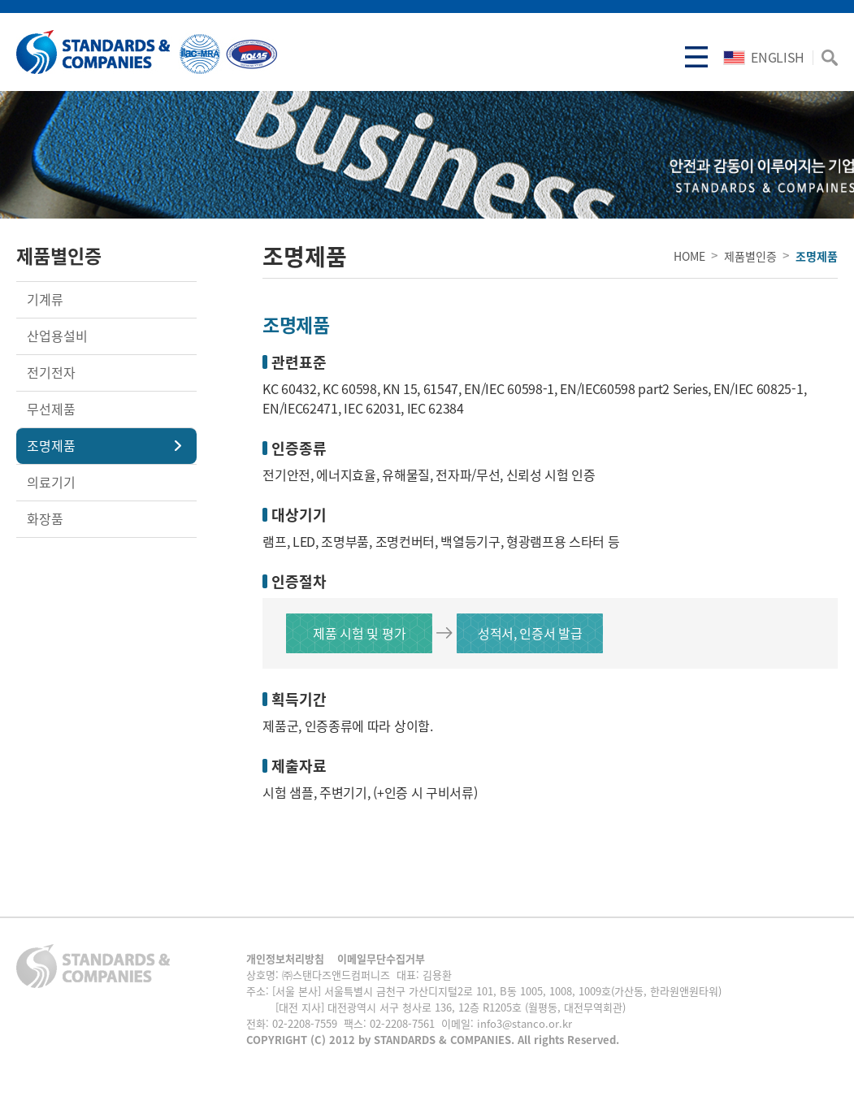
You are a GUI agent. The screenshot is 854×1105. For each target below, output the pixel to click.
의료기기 (51, 482)
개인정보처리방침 (285, 958)
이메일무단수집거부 (381, 958)
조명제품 (51, 445)
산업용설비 (57, 335)
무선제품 (51, 408)
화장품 (45, 518)
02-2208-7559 (304, 1023)
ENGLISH (763, 57)
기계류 (45, 299)
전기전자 (51, 372)
